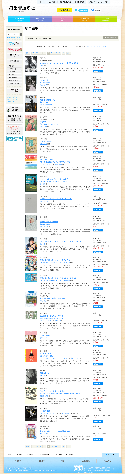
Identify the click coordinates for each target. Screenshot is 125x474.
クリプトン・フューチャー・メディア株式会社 (55, 262)
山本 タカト (44, 226)
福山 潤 (42, 244)
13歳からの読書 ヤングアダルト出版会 (14, 138)
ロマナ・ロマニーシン (47, 358)
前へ (27, 53)
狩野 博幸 (43, 144)
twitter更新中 (82, 10)
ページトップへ (99, 455)
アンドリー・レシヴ (62, 358)
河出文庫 (14, 55)
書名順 (98, 46)
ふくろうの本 (14, 68)
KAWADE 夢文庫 (14, 83)
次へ (68, 53)
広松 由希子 (75, 358)
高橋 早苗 (58, 164)
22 (33, 53)
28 (56, 53)
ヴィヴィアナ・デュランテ (48, 413)
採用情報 (30, 455)
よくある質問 (57, 455)
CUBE (42, 65)
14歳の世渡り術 (14, 80)
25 (44, 53)
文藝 (62, 19)
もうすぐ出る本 (41, 19)
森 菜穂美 (65, 413)
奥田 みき (43, 434)
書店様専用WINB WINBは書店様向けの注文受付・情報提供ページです (14, 118)
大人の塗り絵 (84, 19)
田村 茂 (42, 375)
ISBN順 (104, 46)
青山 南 (58, 320)
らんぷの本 (14, 71)
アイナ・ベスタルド (46, 320)
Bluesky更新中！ (96, 10)
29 (59, 53)
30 (63, 53)
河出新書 (14, 61)
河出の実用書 (14, 77)
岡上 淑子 (43, 85)
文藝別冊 (14, 66)
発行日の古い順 (91, 46)
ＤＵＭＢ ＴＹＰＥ (46, 201)
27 (52, 53)
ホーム (41, 2)
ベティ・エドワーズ (46, 164)
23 (37, 53)
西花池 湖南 (44, 396)
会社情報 (20, 455)
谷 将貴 (42, 184)
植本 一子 (43, 338)
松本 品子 (43, 126)
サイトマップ (70, 455)
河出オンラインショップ (14, 129)
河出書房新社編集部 (46, 104)
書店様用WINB (65, 2)
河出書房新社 (22, 9)
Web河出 (52, 2)
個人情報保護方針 (43, 455)
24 (41, 53)
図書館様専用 (79, 2)
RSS (106, 2)
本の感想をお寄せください (14, 109)
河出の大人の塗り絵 (14, 49)
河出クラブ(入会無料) (95, 2)
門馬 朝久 (43, 301)
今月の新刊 (19, 19)
